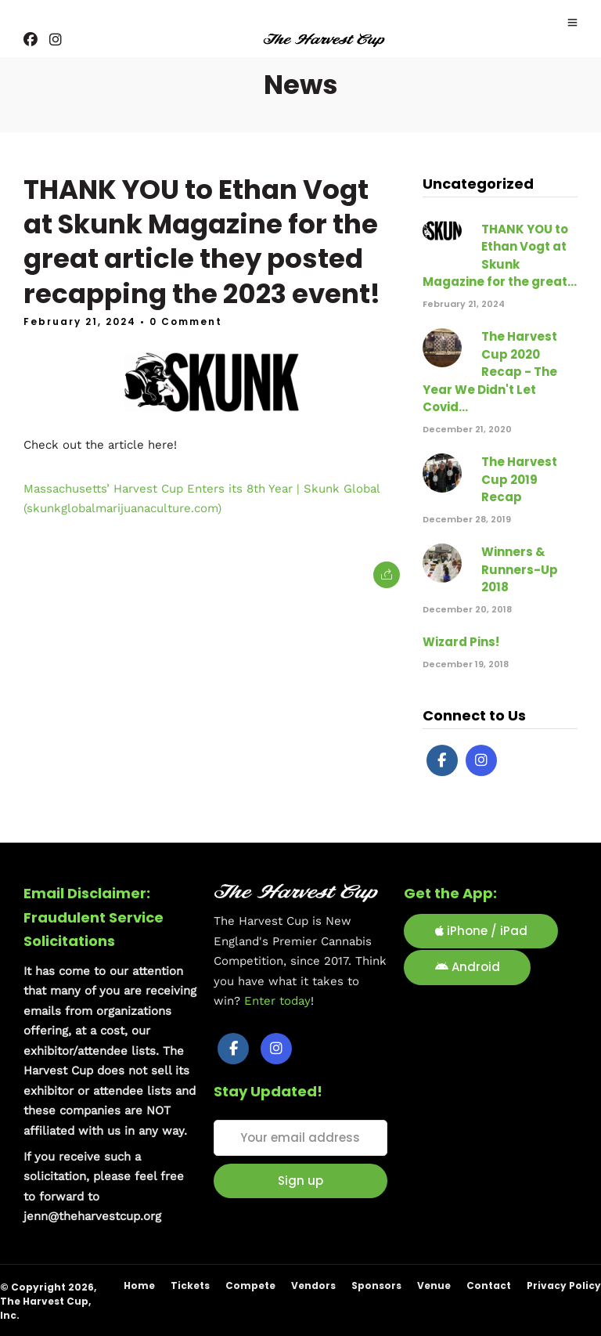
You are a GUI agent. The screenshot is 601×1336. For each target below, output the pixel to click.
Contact (488, 1285)
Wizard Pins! (461, 642)
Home (139, 1285)
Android (467, 967)
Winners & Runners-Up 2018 (519, 569)
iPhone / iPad (481, 931)
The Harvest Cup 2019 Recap (519, 479)
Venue (434, 1285)
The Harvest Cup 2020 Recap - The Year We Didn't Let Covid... (490, 371)
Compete (250, 1285)
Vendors (313, 1285)
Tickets (190, 1285)
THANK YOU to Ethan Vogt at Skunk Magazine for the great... (500, 255)
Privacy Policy (564, 1285)
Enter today (277, 1001)
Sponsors (376, 1285)
